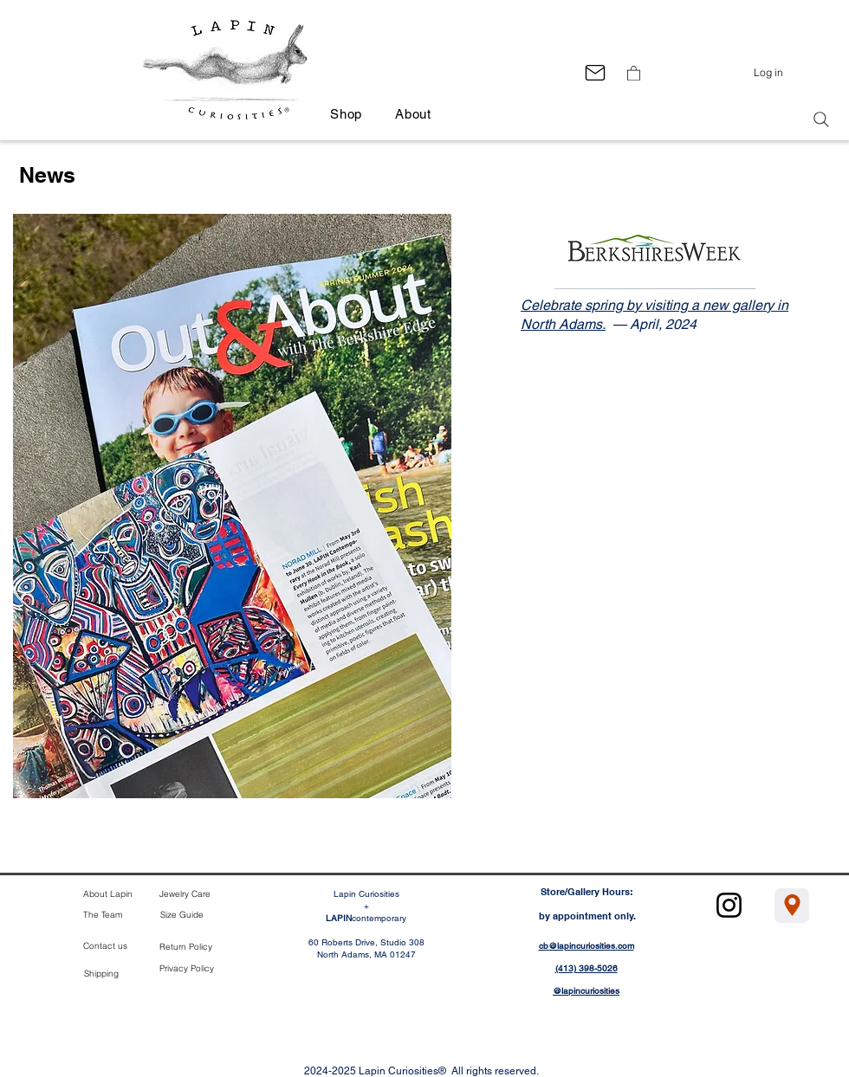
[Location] (791, 905)
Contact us (105, 945)
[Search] (821, 119)
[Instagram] (729, 905)
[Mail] (595, 72)
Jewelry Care (185, 894)
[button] (633, 73)
